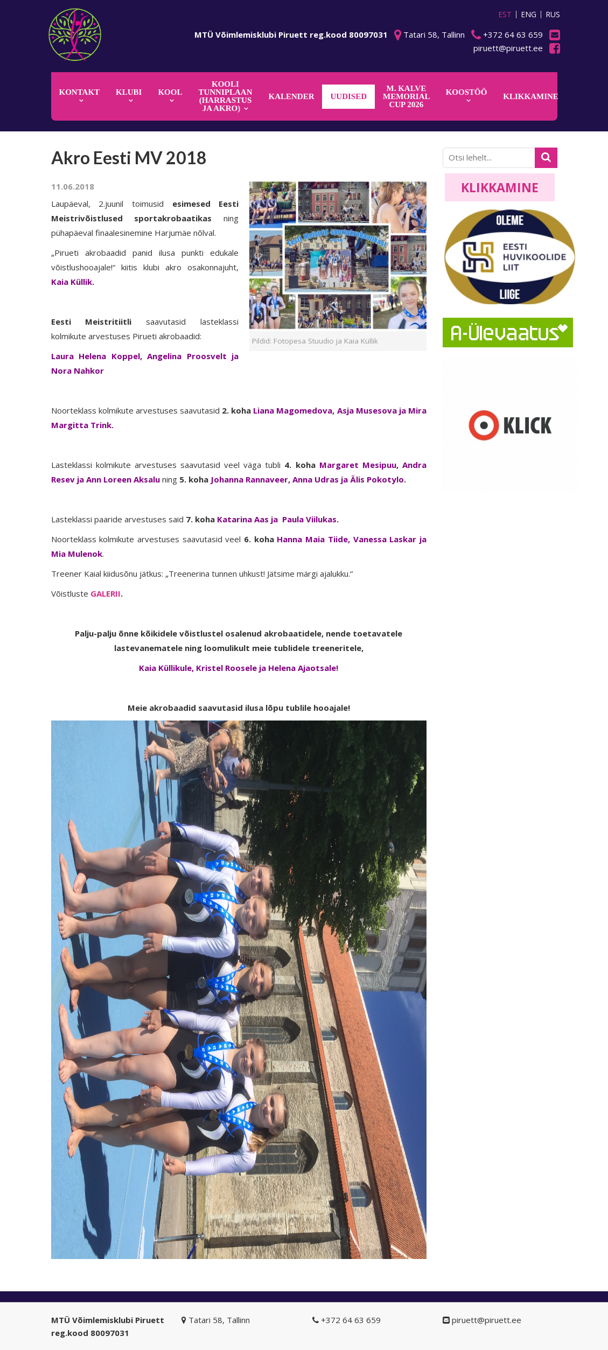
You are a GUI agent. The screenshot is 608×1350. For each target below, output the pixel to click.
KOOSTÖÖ (466, 92)
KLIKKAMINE (530, 96)
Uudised (348, 96)
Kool (170, 92)
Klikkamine (500, 187)
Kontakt (79, 92)
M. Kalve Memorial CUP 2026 (406, 96)
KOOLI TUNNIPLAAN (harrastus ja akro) (225, 96)
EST (505, 14)
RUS (553, 14)
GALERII (105, 593)
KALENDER (291, 96)
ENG (528, 14)
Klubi (129, 92)
